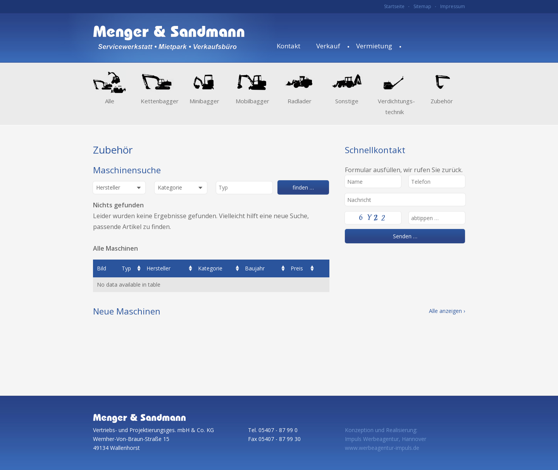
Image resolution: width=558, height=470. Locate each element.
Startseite (394, 6)
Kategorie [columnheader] (210, 268)
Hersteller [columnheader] (158, 268)
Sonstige (346, 101)
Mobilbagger (252, 101)
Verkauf (328, 45)
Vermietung (374, 45)
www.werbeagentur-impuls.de (382, 447)
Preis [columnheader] (297, 268)
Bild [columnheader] (101, 268)
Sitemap (422, 6)
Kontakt (288, 45)
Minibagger (204, 101)
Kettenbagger (157, 101)
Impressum (452, 6)
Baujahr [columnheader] (255, 268)
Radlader (300, 101)
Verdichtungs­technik (394, 106)
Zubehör (442, 101)
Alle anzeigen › (447, 310)
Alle (109, 101)
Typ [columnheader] (126, 268)
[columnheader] (322, 268)
